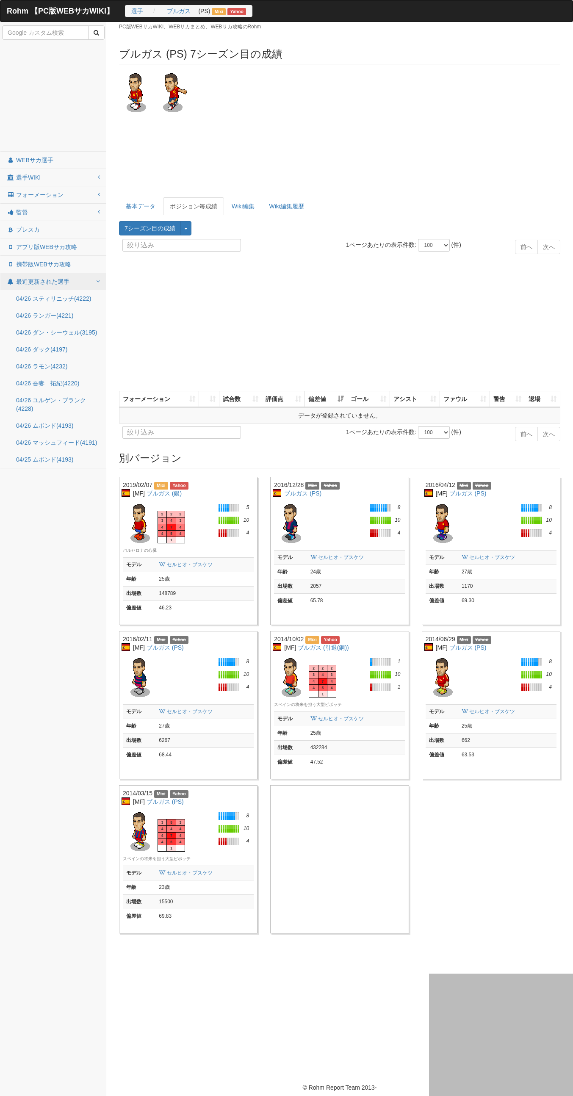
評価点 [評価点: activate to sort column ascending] (274, 399)
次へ (549, 247)
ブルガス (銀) (164, 493)
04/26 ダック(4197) (41, 349)
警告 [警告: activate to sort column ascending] (499, 399)
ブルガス (179, 11)
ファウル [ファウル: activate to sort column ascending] (455, 399)
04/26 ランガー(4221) (44, 315)
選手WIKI (53, 177)
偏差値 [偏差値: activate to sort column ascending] (317, 399)
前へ (526, 247)
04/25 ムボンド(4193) (44, 459)
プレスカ (23, 229)
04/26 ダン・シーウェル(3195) (56, 332)
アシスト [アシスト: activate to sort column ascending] (405, 399)
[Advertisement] (53, 96)
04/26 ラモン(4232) (41, 366)
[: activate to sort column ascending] (209, 399)
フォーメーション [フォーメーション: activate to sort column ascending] (146, 399)
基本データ (140, 206)
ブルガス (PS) (302, 493)
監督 (53, 212)
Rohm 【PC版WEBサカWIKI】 (60, 11)
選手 (137, 11)
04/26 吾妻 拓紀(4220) (47, 383)
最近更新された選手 (53, 281)
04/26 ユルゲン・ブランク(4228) (51, 404)
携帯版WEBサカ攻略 (39, 264)
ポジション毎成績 (193, 206)
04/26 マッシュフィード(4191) (56, 442)
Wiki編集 (243, 206)
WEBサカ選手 (30, 160)
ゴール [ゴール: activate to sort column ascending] (359, 399)
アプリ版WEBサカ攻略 (42, 247)
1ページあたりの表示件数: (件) (396, 245)
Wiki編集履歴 (286, 206)
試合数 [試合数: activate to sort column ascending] (232, 399)
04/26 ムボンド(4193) (44, 425)
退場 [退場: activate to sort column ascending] (534, 399)
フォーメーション (53, 195)
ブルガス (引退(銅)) (323, 647)
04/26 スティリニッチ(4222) (53, 298)
